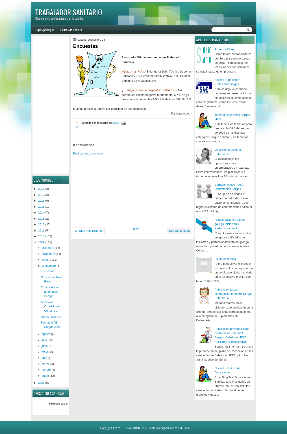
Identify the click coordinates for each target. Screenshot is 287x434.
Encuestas (47, 271)
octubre (46, 259)
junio (44, 346)
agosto (45, 334)
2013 (41, 218)
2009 (41, 242)
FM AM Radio (181, 428)
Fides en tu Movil (225, 258)
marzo (45, 364)
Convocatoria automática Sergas (49, 292)
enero (45, 375)
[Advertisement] (110, 189)
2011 (41, 230)
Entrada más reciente (89, 230)
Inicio (136, 229)
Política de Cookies (71, 29)
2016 (41, 200)
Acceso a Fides (224, 49)
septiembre (48, 265)
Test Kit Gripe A (51, 316)
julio (44, 340)
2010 (41, 236)
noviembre (48, 254)
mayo (44, 352)
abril (44, 357)
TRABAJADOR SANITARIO (68, 12)
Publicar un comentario (88, 153)
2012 (41, 224)
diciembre (47, 247)
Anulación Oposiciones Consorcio (50, 306)
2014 (41, 212)
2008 (41, 382)
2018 (41, 188)
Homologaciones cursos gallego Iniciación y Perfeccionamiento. (230, 224)
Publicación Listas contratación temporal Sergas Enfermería (233, 294)
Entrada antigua (179, 230)
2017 (41, 194)
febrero (46, 369)
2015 (41, 206)
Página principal (44, 29)
